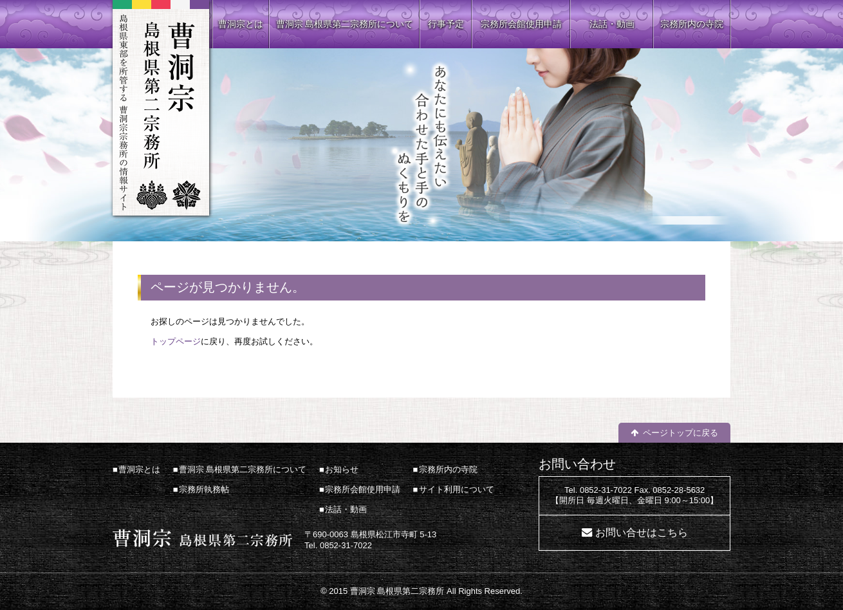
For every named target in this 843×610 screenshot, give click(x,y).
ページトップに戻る (680, 433)
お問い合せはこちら (641, 533)
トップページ (176, 341)
